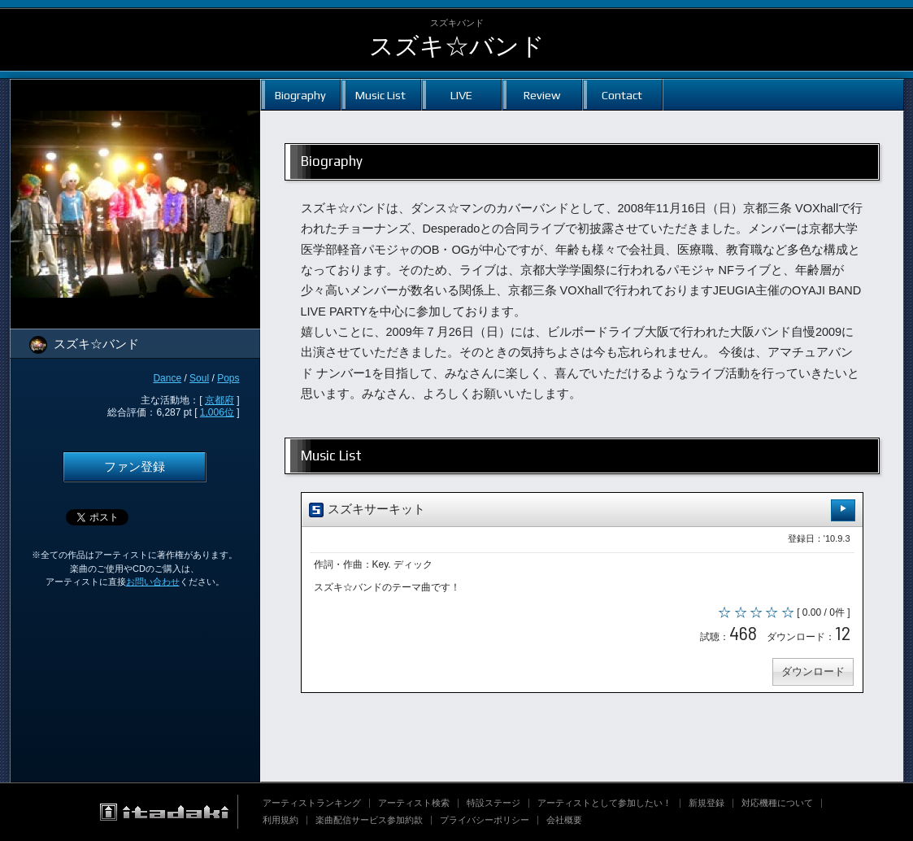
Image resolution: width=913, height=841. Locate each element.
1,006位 (217, 412)
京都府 (219, 400)
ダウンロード (813, 671)
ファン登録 (134, 466)
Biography (300, 95)
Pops (228, 378)
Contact (622, 95)
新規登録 (706, 803)
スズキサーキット (582, 510)
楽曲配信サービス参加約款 (369, 820)
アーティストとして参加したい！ (604, 803)
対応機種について (777, 803)
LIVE (461, 95)
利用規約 (280, 820)
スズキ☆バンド (457, 46)
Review (542, 95)
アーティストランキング (312, 803)
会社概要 (564, 820)
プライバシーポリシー (484, 820)
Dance (167, 378)
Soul (199, 378)
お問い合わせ (153, 581)
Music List (380, 95)
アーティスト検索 (414, 803)
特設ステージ (493, 803)
